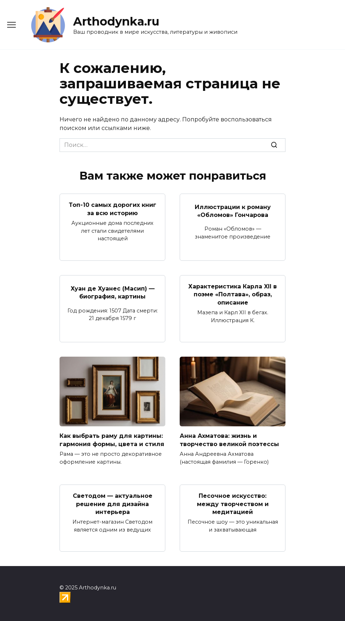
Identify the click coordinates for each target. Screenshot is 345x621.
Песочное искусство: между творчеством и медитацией (233, 503)
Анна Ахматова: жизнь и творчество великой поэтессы (229, 439)
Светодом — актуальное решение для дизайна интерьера (112, 503)
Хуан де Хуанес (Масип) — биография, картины (113, 292)
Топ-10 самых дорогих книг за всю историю (112, 208)
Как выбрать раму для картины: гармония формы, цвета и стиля (112, 439)
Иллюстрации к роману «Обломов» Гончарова (233, 210)
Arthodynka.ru (116, 21)
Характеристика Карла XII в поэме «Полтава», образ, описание (232, 294)
